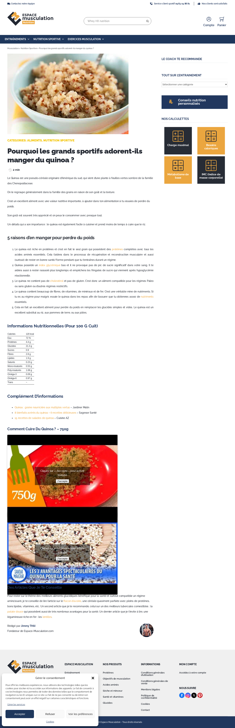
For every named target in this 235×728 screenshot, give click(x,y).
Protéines (108, 672)
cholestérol (56, 280)
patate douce (15, 611)
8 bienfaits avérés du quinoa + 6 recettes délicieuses (45, 412)
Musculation (13, 48)
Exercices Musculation (86, 39)
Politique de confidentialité (149, 696)
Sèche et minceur (112, 690)
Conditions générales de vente (154, 682)
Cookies (50, 721)
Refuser (50, 714)
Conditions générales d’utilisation (152, 673)
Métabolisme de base (178, 176)
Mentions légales (150, 689)
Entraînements (17, 39)
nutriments (147, 296)
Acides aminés (111, 684)
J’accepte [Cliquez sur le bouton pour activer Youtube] (62, 481)
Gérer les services (16, 704)
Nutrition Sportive (48, 39)
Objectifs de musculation (116, 678)
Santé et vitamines (113, 696)
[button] (93, 678)
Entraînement (72, 672)
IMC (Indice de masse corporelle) (211, 176)
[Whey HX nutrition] (117, 21)
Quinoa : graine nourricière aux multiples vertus (42, 407)
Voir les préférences (80, 714)
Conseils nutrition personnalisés (192, 101)
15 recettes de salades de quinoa (34, 418)
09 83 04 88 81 (182, 3)
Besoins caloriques (211, 146)
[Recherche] (147, 21)
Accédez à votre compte (192, 672)
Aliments (34, 140)
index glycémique (49, 265)
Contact (145, 710)
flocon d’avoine (72, 601)
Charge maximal (178, 145)
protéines (117, 249)
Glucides (107, 702)
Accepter (19, 714)
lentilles (47, 616)
